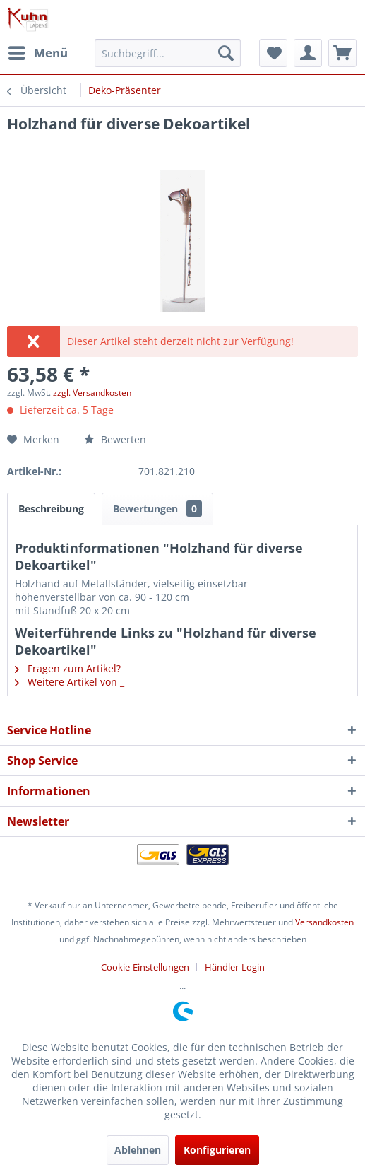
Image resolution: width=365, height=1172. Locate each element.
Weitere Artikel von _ (69, 681)
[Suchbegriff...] (168, 53)
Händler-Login (235, 967)
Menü (38, 51)
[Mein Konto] (308, 53)
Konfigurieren (217, 1149)
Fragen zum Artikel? (68, 668)
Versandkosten (324, 922)
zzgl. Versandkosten (92, 393)
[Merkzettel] (273, 53)
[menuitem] (37, 53)
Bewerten (115, 439)
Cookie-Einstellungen (145, 967)
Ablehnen (137, 1149)
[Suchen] (226, 53)
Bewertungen (157, 508)
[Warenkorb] (342, 53)
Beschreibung (51, 508)
